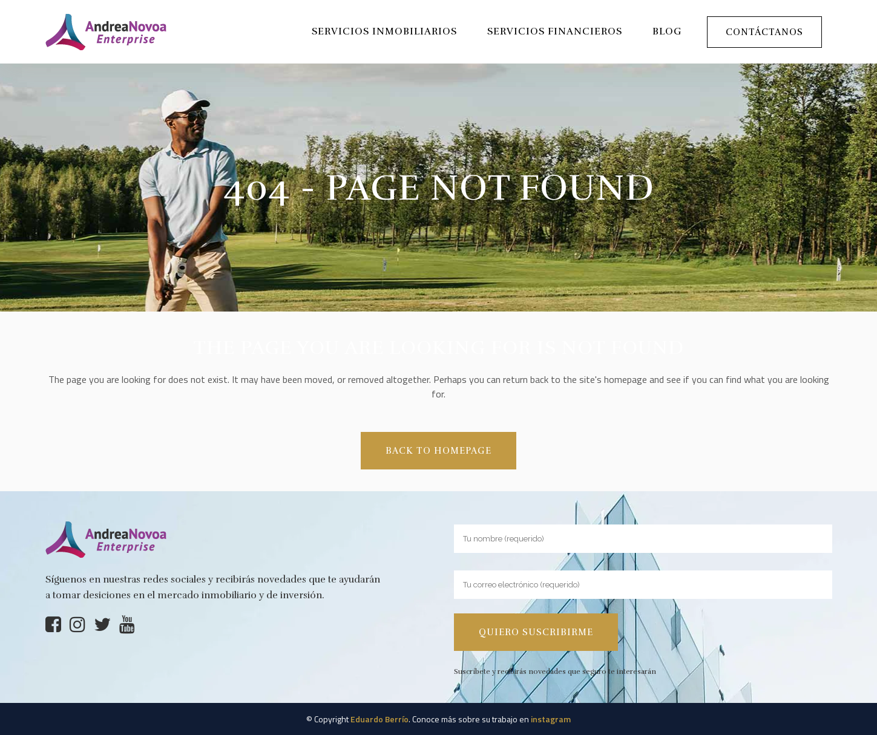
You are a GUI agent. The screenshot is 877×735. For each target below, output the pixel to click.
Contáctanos (764, 32)
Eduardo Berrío (379, 719)
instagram (551, 719)
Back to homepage (438, 450)
